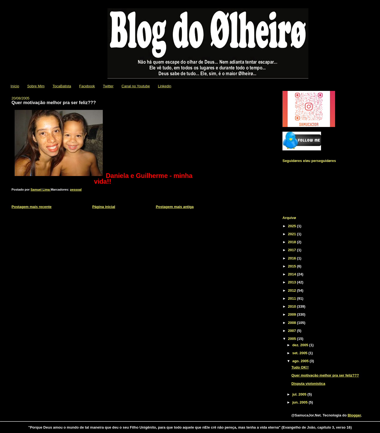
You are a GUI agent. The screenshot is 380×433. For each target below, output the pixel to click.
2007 (292, 331)
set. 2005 (300, 353)
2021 (292, 234)
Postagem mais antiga (174, 207)
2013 (292, 282)
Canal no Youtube (136, 86)
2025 (292, 226)
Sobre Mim (36, 86)
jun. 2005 (300, 402)
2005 (292, 339)
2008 (292, 323)
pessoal (76, 189)
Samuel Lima (41, 189)
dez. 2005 (300, 345)
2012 (292, 290)
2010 (292, 306)
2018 (292, 242)
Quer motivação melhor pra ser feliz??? (325, 375)
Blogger (354, 415)
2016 (292, 258)
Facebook (87, 86)
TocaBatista (62, 86)
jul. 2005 (300, 394)
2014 (292, 274)
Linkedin (164, 86)
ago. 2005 (301, 361)
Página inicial (103, 207)
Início (14, 86)
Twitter (108, 86)
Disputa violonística (308, 383)
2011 (292, 298)
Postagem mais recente (32, 207)
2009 (292, 314)
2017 (292, 250)
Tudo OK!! (300, 367)
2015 (292, 266)
